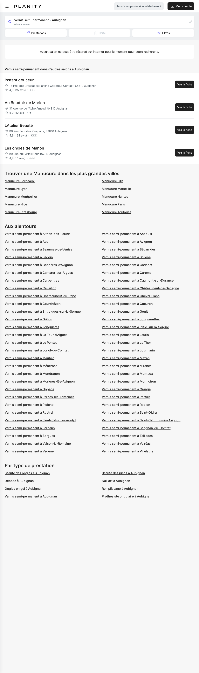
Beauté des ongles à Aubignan (27, 473)
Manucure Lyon (16, 189)
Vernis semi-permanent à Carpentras (32, 280)
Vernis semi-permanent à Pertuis (126, 397)
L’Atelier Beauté (19, 125)
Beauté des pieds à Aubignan (123, 473)
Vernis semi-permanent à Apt (26, 241)
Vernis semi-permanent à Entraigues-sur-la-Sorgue (43, 311)
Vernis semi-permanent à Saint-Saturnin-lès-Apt (40, 420)
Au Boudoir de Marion (25, 102)
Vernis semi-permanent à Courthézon (33, 304)
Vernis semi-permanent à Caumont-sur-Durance (138, 280)
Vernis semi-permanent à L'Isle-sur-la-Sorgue (135, 327)
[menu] (7, 6)
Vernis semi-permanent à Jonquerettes (131, 319)
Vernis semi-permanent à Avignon (127, 241)
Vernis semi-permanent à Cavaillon (30, 288)
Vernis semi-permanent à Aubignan (31, 496)
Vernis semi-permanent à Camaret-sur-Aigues (39, 273)
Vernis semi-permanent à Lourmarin (128, 350)
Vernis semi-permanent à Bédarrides (129, 249)
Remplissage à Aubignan (120, 488)
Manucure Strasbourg (21, 212)
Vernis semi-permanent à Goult (125, 311)
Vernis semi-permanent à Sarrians (30, 428)
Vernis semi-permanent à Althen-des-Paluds (38, 234)
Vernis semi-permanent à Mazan (126, 358)
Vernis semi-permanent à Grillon (28, 319)
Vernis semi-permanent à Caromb (127, 273)
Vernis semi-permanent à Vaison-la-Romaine (38, 443)
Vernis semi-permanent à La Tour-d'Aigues (36, 335)
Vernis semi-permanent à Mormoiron (129, 381)
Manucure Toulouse (116, 212)
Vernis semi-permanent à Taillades (127, 436)
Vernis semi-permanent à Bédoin (29, 257)
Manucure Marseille (116, 189)
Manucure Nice (16, 204)
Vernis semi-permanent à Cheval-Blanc (131, 296)
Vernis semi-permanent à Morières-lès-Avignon (40, 381)
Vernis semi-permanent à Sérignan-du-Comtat (136, 428)
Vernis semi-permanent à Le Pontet (31, 342)
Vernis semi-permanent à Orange (126, 389)
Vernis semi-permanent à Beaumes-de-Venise (38, 249)
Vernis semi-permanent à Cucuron (127, 304)
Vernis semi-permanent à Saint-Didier (129, 412)
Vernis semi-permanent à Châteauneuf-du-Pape (40, 296)
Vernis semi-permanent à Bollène (126, 257)
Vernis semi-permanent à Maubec (29, 358)
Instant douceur (19, 80)
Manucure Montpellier (21, 196)
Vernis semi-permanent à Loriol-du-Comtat (37, 350)
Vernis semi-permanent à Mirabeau (128, 366)
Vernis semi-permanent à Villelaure (127, 451)
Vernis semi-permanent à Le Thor (126, 342)
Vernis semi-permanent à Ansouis (127, 234)
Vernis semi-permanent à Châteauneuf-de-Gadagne (140, 288)
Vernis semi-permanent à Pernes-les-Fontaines (39, 397)
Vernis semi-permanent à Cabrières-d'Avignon (39, 265)
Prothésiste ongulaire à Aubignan (126, 496)
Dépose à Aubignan (19, 481)
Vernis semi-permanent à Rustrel (29, 412)
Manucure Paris (113, 204)
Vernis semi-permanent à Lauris (125, 335)
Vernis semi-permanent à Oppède (29, 389)
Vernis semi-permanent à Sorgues (30, 436)
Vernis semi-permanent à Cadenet (127, 265)
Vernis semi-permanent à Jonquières (32, 327)
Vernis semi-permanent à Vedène (29, 451)
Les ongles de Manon (24, 148)
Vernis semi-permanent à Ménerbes (31, 366)
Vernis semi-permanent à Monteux (127, 374)
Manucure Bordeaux (20, 181)
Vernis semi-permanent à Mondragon (32, 374)
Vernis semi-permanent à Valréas (126, 443)
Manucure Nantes (115, 196)
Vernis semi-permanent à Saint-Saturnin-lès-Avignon (141, 420)
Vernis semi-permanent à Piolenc (29, 405)
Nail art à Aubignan (116, 481)
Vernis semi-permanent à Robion (126, 405)
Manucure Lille (112, 181)
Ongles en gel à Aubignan (24, 488)
